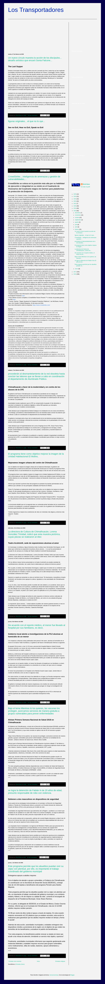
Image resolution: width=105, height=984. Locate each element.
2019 (75, 208)
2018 (75, 210)
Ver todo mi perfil (85, 187)
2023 (75, 199)
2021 (75, 203)
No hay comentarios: (33, 115)
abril (76, 227)
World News (86, 184)
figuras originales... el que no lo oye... (26, 121)
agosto (77, 222)
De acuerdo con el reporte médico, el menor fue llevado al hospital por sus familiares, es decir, (36, 626)
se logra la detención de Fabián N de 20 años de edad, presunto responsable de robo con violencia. (35, 791)
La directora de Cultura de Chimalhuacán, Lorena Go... (83, 249)
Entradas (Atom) (20, 964)
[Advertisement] (37, 36)
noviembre (78, 215)
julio (76, 224)
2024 (75, 196)
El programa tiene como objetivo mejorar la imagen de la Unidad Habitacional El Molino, (36, 455)
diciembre (78, 212)
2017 (75, 272)
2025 (75, 194)
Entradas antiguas (60, 961)
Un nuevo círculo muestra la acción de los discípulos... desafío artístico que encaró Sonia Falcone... (35, 59)
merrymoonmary (53, 975)
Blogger (72, 975)
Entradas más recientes (15, 961)
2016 (75, 274)
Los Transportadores (36, 9)
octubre (77, 217)
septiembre (78, 220)
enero (76, 268)
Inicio (38, 961)
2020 (75, 206)
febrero (77, 229)
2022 (75, 201)
